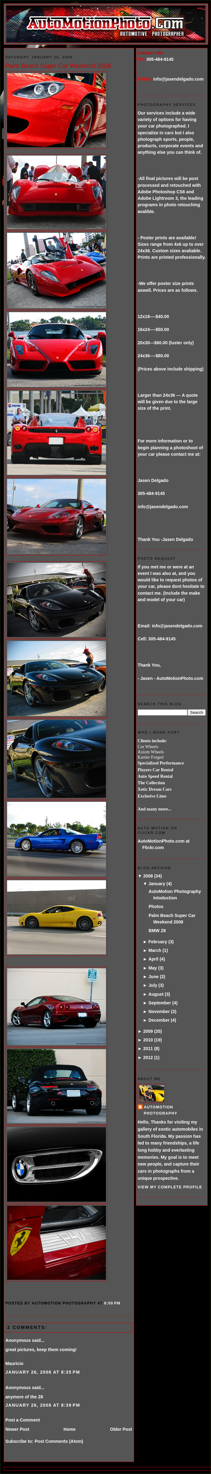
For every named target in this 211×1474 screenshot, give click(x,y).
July (152, 985)
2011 (148, 1048)
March (154, 950)
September (159, 1002)
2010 (148, 1039)
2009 (148, 1031)
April (153, 959)
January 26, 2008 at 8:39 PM (43, 1405)
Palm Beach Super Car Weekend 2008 (58, 65)
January (156, 883)
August (155, 994)
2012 (148, 1057)
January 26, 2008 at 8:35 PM (43, 1372)
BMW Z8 (157, 930)
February (157, 941)
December (158, 1020)
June (153, 976)
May (152, 967)
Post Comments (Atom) (59, 1441)
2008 (148, 875)
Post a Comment (23, 1419)
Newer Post (17, 1429)
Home (70, 1429)
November (159, 1011)
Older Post (121, 1429)
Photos (156, 906)
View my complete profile (170, 1187)
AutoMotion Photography (161, 1110)
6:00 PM (112, 1303)
